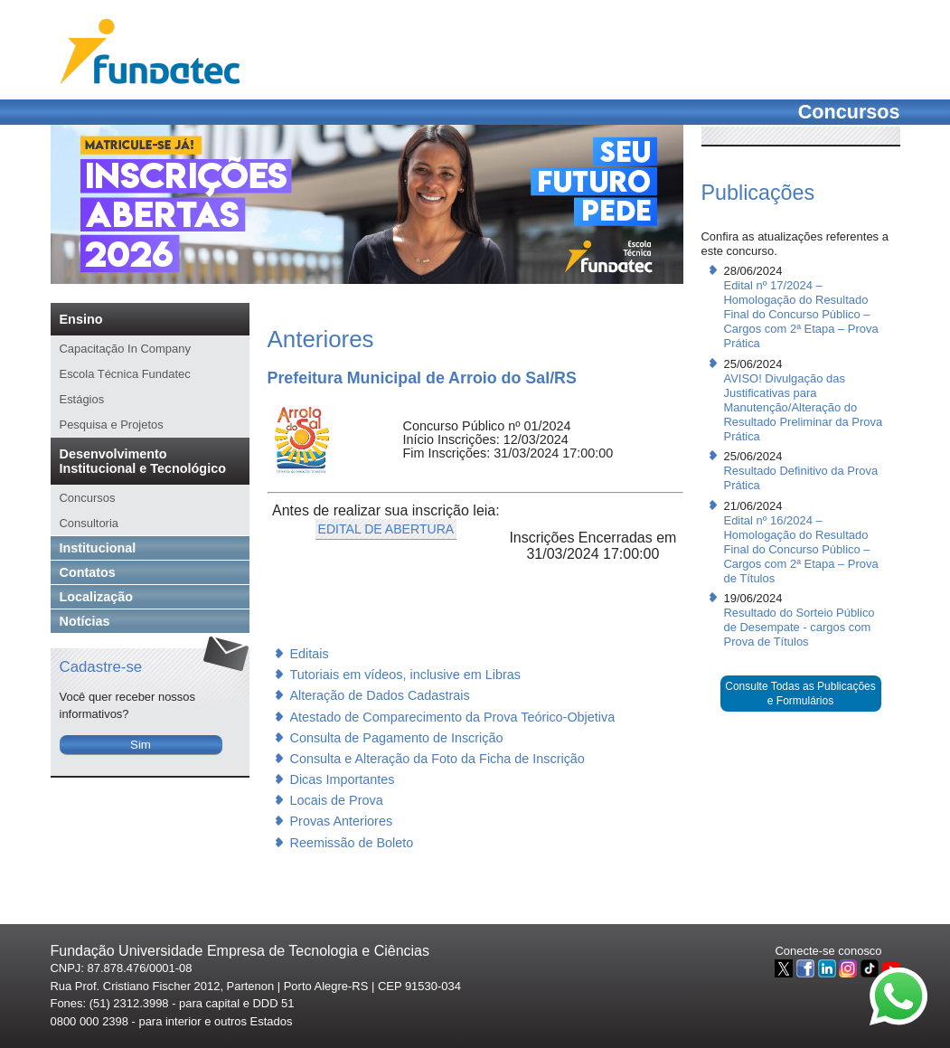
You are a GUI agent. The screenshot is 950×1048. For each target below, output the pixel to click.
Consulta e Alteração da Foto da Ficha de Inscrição (437, 758)
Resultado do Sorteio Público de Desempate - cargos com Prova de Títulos (799, 627)
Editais (309, 654)
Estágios (82, 399)
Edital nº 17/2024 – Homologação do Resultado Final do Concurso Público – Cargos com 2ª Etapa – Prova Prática (801, 314)
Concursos (88, 498)
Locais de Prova (336, 800)
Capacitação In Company (125, 348)
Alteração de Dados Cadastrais (380, 695)
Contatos (88, 572)
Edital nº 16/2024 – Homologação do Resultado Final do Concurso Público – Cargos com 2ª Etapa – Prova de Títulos (801, 549)
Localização (97, 597)
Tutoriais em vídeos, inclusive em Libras (405, 674)
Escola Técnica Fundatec (125, 374)
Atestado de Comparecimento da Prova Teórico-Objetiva (453, 717)
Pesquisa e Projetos (112, 424)
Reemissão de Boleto (352, 843)
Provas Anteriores (341, 821)
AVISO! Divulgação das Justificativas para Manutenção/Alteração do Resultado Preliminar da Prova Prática (803, 407)
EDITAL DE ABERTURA (386, 529)
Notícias (85, 621)
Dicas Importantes (342, 779)
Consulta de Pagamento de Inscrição (396, 738)
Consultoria (89, 523)
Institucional (98, 548)
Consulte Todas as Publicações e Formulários (800, 693)
